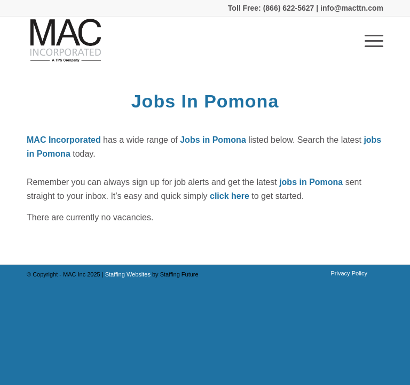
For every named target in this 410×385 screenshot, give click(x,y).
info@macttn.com (350, 8)
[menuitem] (346, 273)
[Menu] (368, 41)
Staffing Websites (128, 274)
